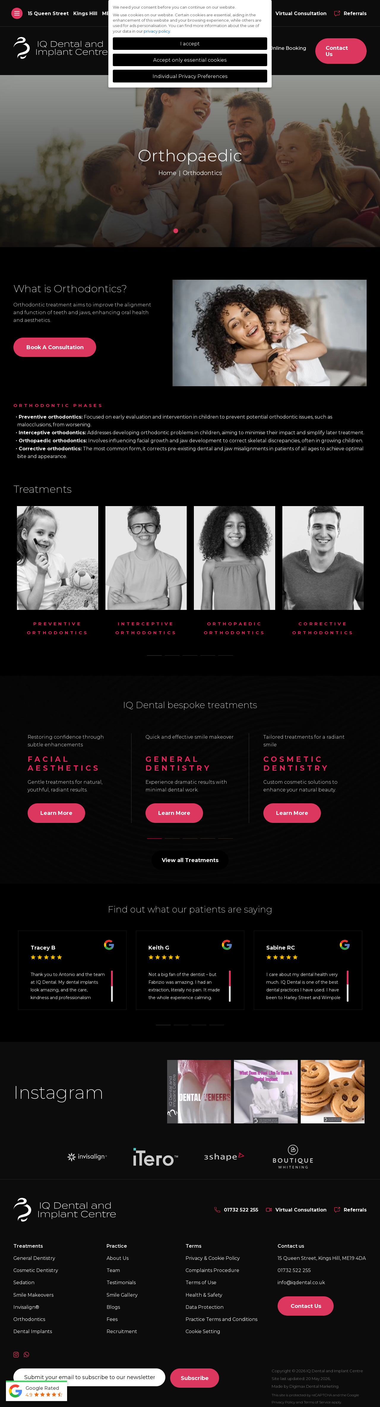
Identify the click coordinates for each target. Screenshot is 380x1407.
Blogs (113, 1303)
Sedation (23, 1279)
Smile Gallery (122, 1291)
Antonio (67, 970)
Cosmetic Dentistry (35, 1266)
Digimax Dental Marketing (314, 1382)
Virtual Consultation (301, 13)
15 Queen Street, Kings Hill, (322, 1254)
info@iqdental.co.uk (301, 1279)
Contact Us (341, 48)
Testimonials (121, 1279)
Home (167, 168)
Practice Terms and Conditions (221, 1315)
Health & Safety (204, 1291)
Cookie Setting (203, 1327)
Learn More (56, 809)
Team (113, 1266)
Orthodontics (87, 284)
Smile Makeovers (33, 1291)
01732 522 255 (241, 1206)
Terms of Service (317, 1398)
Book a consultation (55, 343)
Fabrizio (156, 978)
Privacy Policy (283, 1398)
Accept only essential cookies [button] (190, 60)
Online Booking (286, 48)
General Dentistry (34, 1254)
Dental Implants (32, 1327)
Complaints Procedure (213, 1266)
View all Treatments (190, 856)
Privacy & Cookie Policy (213, 1254)
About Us (118, 1254)
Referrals (355, 13)
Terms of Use (201, 1279)
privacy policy (157, 31)
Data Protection (205, 1303)
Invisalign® (26, 1303)
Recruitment (122, 1327)
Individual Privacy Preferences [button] (190, 76)
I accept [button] (190, 44)
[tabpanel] (57, 569)
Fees (112, 1315)
